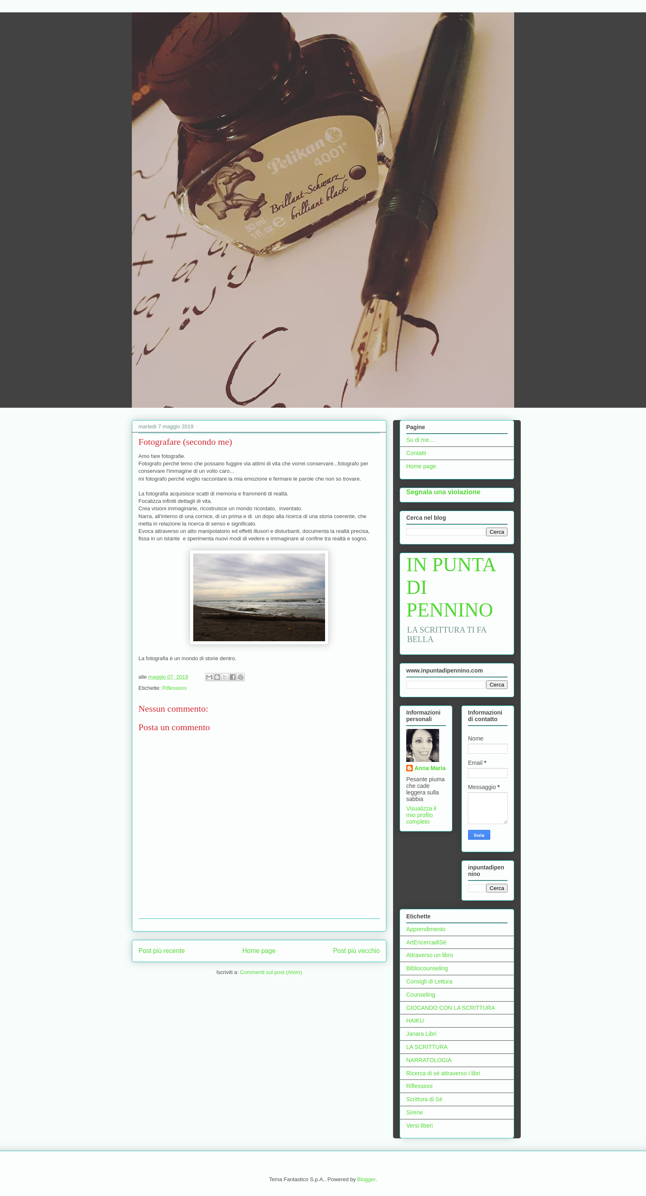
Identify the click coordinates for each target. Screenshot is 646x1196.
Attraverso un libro (429, 955)
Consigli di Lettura (429, 981)
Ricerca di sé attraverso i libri (443, 1073)
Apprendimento (425, 929)
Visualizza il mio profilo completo (421, 815)
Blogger (366, 1179)
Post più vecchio (356, 950)
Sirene (414, 1112)
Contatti (416, 453)
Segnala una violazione (443, 491)
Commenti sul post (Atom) (271, 972)
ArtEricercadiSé (426, 942)
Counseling (420, 994)
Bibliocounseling (427, 968)
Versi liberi (419, 1125)
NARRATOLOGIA (429, 1060)
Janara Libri (421, 1033)
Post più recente (161, 950)
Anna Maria (429, 768)
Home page (259, 950)
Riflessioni (174, 688)
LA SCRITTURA (426, 1047)
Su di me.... (420, 440)
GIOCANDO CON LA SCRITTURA (450, 1007)
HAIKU (415, 1020)
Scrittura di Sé (424, 1099)
